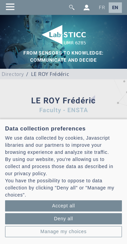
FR (102, 7)
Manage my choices (63, 231)
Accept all (63, 205)
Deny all (63, 218)
